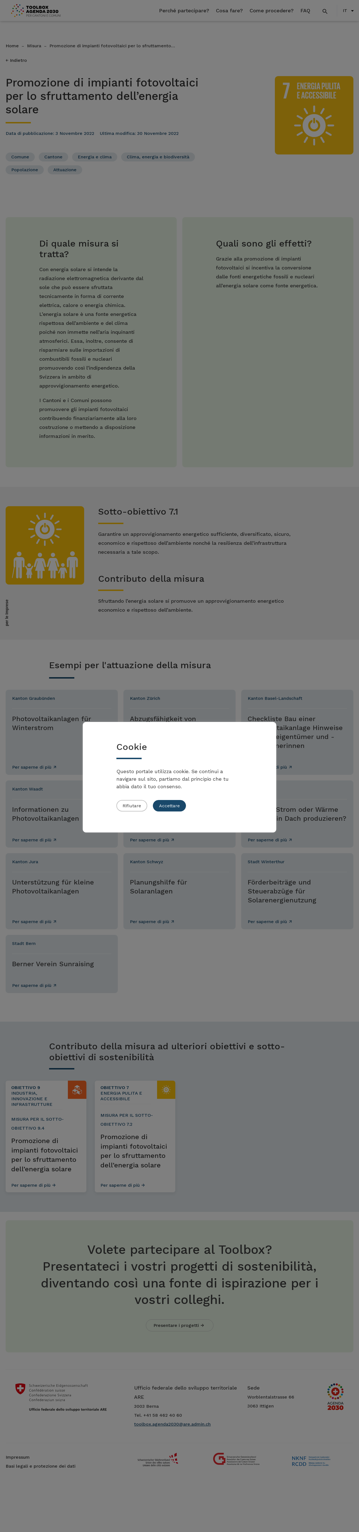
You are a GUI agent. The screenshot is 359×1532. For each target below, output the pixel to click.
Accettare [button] (169, 805)
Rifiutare (132, 805)
